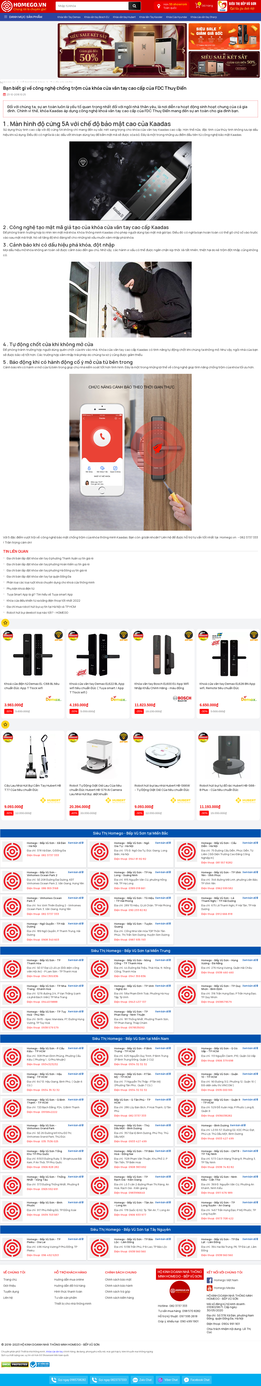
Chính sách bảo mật (118, 1279)
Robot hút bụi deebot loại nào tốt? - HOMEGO (37, 612)
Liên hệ (8, 1298)
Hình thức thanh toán (68, 1291)
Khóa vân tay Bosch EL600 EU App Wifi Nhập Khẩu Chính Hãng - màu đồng (162, 686)
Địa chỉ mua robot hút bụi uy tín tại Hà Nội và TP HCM (41, 607)
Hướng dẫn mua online (69, 1279)
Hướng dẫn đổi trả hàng (69, 1285)
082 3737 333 (178, 1306)
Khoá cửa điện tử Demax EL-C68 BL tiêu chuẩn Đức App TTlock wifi (31, 686)
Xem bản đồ (75, 843)
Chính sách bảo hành (119, 1285)
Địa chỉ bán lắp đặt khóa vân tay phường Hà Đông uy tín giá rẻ (47, 570)
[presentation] (61, 50)
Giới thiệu (9, 1285)
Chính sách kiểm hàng (119, 1298)
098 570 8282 (191, 1311)
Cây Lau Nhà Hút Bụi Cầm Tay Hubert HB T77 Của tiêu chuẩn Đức (32, 787)
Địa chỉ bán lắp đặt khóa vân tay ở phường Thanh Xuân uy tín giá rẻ (50, 558)
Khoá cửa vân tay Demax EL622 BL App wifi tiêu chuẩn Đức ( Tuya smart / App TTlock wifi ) (97, 688)
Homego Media (221, 1288)
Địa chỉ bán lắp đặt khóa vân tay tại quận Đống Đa (39, 576)
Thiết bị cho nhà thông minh (72, 1303)
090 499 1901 (189, 1321)
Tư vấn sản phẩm (65, 1298)
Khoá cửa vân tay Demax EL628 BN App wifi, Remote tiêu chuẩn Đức (227, 686)
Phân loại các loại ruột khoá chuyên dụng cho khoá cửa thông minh (51, 582)
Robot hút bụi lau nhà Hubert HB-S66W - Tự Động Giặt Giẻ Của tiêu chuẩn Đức (162, 787)
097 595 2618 (188, 1316)
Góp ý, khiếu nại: (169, 1321)
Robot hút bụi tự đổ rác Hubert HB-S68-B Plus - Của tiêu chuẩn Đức (228, 787)
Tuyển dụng (11, 1291)
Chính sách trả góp (117, 1291)
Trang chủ (10, 1279)
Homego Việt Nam (222, 1280)
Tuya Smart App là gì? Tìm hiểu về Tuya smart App (40, 594)
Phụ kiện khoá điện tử (20, 588)
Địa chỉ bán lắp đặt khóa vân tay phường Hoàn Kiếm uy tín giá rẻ (48, 564)
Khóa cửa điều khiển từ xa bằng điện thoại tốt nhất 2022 (43, 600)
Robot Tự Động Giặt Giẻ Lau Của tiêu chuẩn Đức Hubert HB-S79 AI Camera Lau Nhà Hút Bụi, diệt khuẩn (96, 789)
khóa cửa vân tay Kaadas (151, 129)
